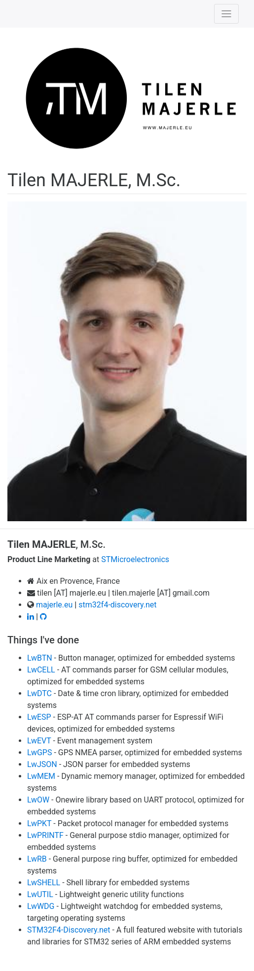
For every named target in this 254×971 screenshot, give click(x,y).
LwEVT (39, 740)
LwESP (39, 717)
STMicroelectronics (135, 559)
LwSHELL (43, 882)
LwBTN (39, 658)
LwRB (37, 859)
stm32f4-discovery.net (117, 604)
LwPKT (39, 823)
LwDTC (39, 693)
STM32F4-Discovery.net (68, 930)
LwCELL (41, 669)
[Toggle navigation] (226, 14)
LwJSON (42, 764)
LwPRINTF (45, 835)
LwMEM (41, 776)
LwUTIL (40, 894)
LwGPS (39, 752)
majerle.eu (54, 604)
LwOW (38, 799)
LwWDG (41, 906)
